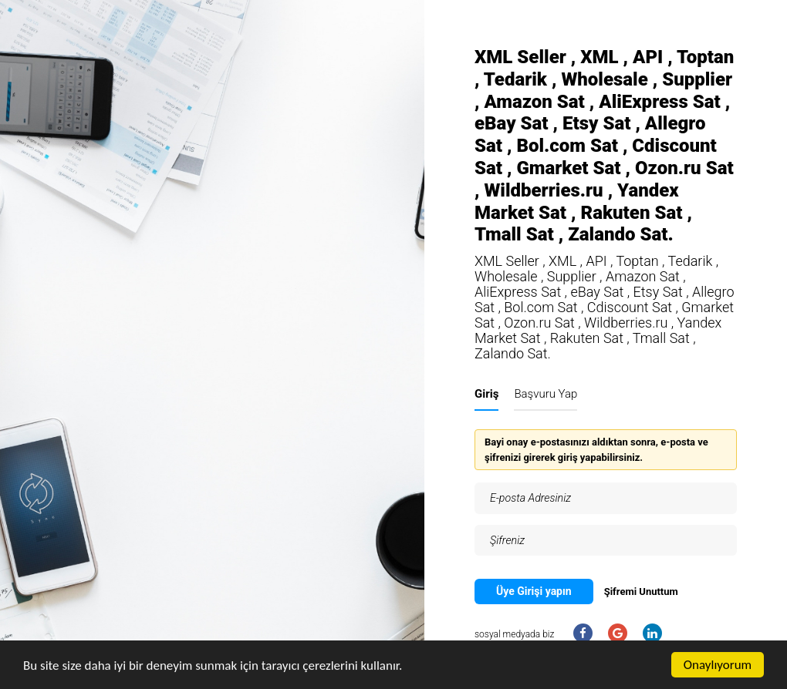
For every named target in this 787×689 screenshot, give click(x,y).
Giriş (486, 394)
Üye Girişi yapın (534, 591)
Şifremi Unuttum (641, 591)
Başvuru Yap (545, 394)
